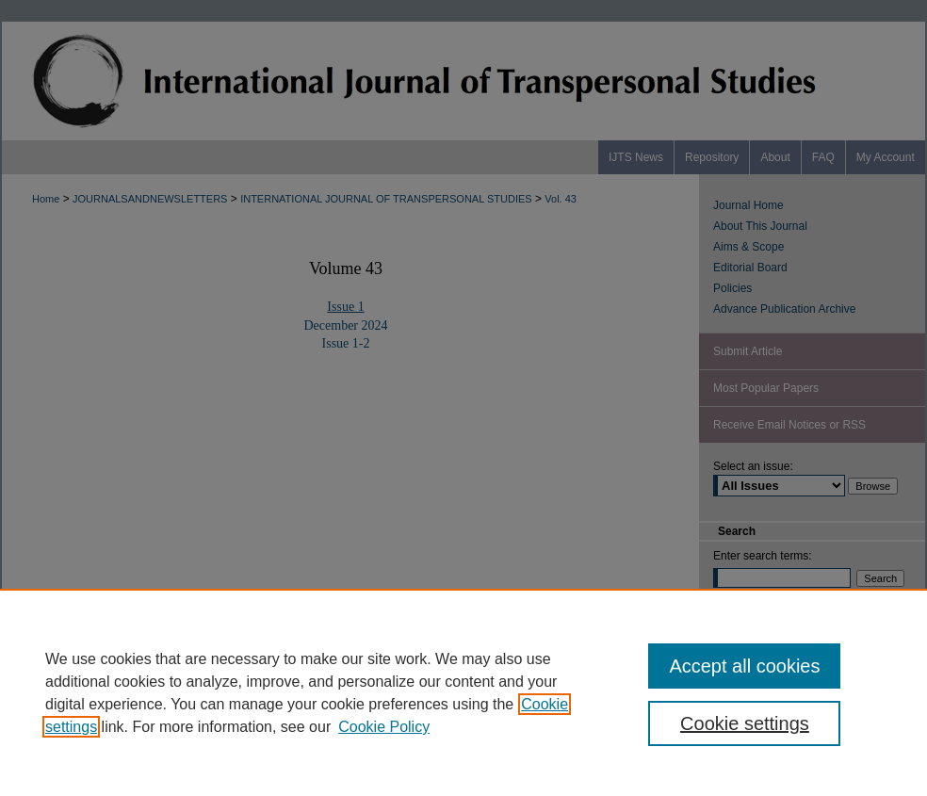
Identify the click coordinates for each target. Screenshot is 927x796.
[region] (463, 692)
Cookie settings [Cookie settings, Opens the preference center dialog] (744, 723)
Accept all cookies (744, 666)
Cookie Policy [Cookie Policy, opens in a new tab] (384, 727)
